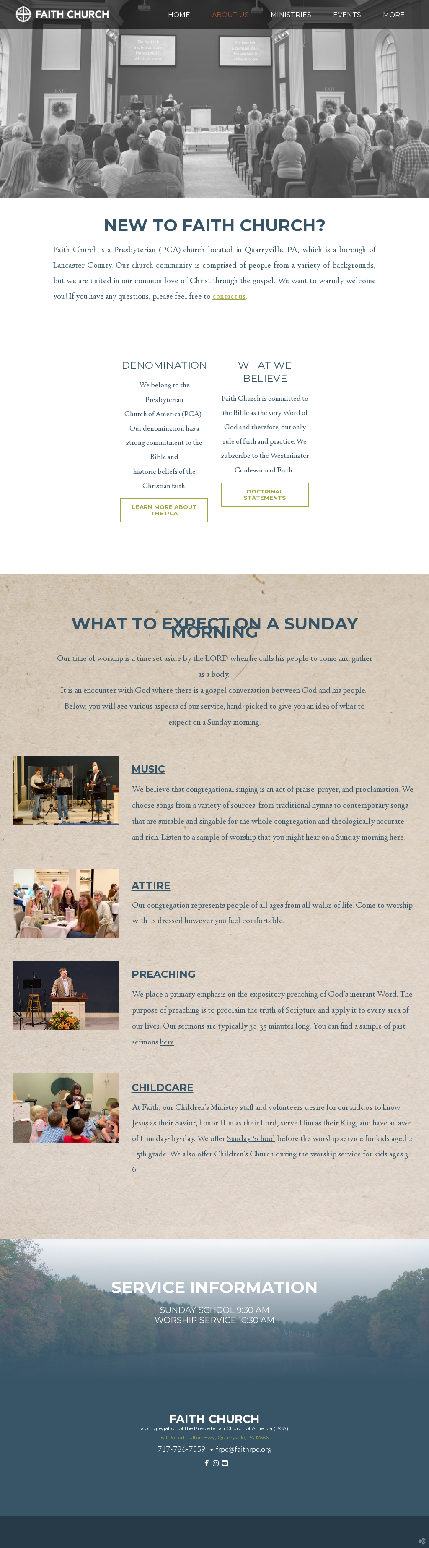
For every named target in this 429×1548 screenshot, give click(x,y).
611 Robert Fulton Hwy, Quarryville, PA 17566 (215, 1437)
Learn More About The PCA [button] (164, 510)
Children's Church (244, 1154)
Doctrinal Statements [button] (264, 494)
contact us (229, 297)
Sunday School (251, 1139)
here (396, 837)
